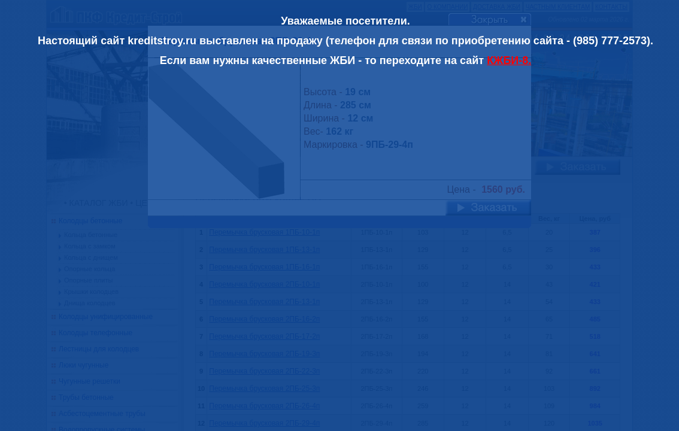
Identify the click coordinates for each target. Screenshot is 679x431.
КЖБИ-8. (509, 60)
